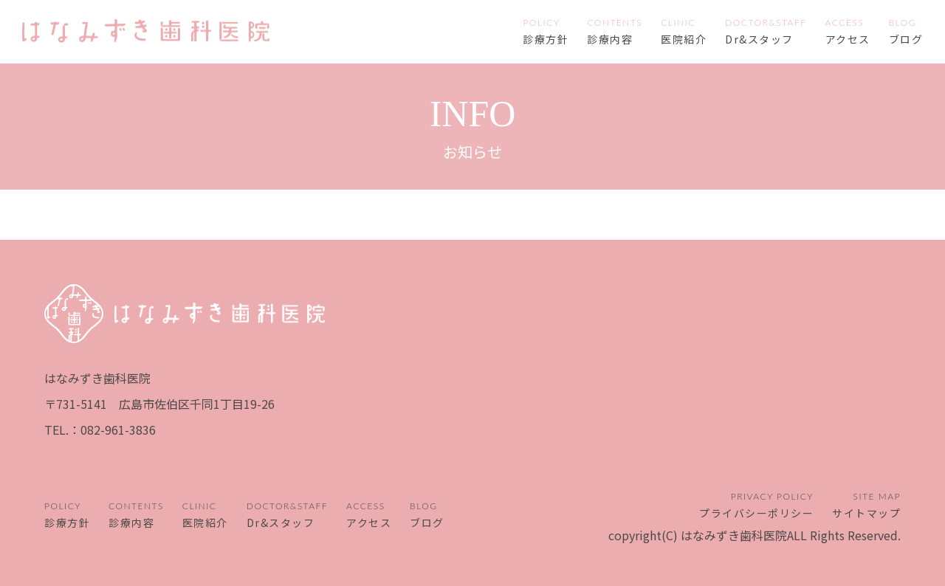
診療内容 (610, 39)
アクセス (847, 39)
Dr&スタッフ (759, 39)
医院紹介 (684, 39)
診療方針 (545, 39)
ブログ (906, 39)
